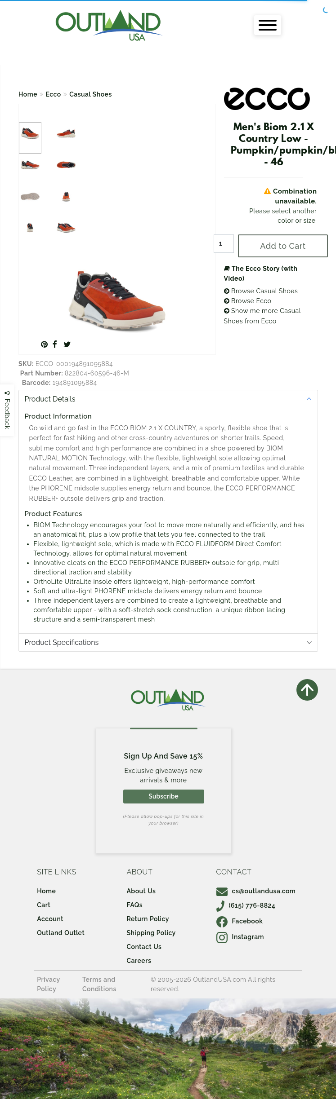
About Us (141, 891)
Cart (43, 905)
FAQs (134, 905)
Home (27, 94)
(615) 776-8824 (246, 905)
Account (50, 918)
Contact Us (143, 946)
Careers (138, 960)
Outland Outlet (61, 932)
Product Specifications (62, 642)
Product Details (50, 399)
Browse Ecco (248, 301)
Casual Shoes (90, 94)
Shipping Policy (150, 932)
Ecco (53, 94)
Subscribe (163, 796)
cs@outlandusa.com (256, 891)
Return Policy (147, 918)
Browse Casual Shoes (261, 291)
